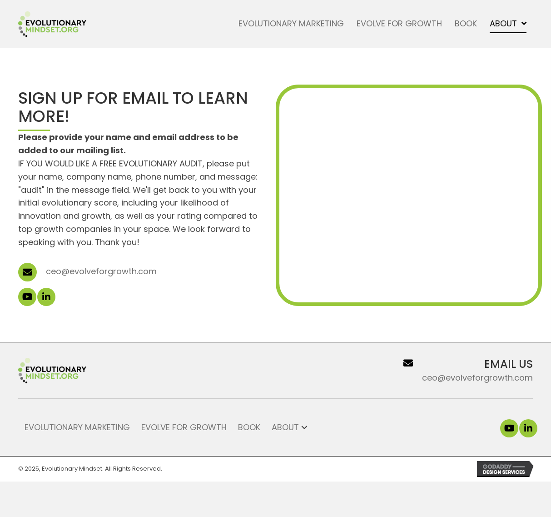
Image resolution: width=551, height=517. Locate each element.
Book (249, 427)
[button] (27, 297)
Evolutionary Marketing (77, 427)
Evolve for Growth (184, 427)
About (285, 427)
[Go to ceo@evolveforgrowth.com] (453, 370)
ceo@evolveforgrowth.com (101, 271)
